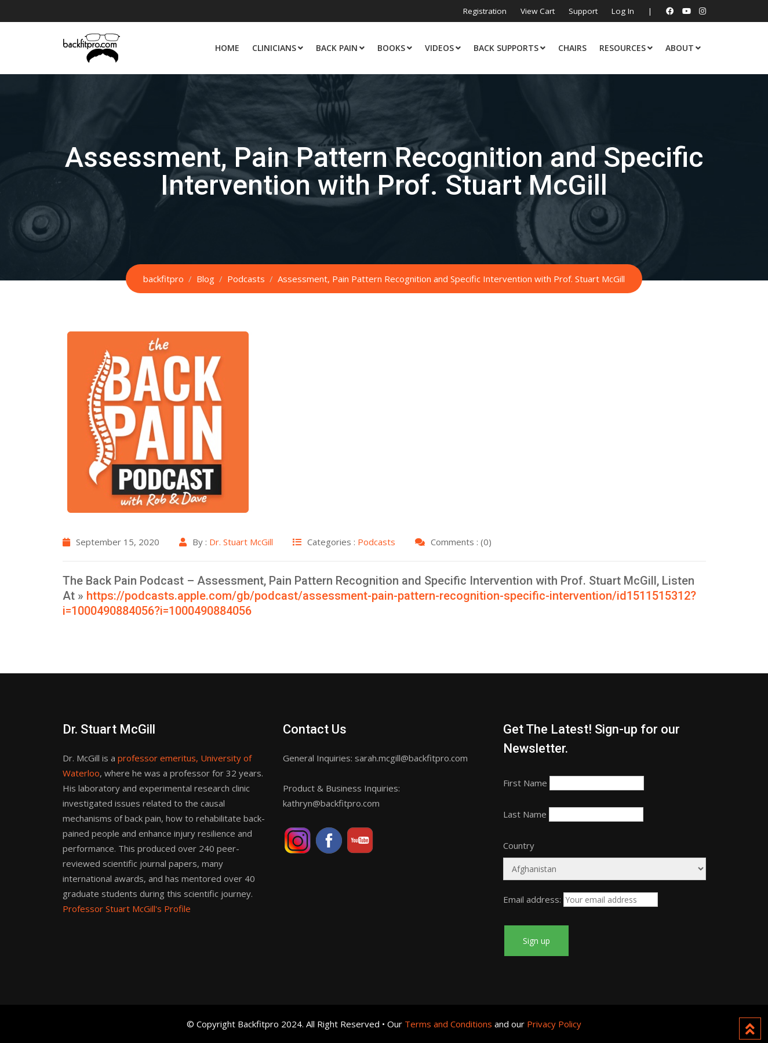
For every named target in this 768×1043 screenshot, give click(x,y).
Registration (485, 11)
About (679, 47)
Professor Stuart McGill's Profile (127, 908)
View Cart (538, 11)
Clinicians (274, 47)
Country (518, 845)
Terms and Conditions (448, 1024)
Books (391, 47)
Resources (622, 47)
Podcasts (376, 542)
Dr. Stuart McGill (241, 542)
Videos (439, 47)
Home (227, 47)
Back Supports (506, 47)
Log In (623, 11)
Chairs (572, 47)
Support (583, 11)
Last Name (525, 814)
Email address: (532, 899)
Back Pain (337, 47)
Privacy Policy (554, 1024)
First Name (525, 783)
